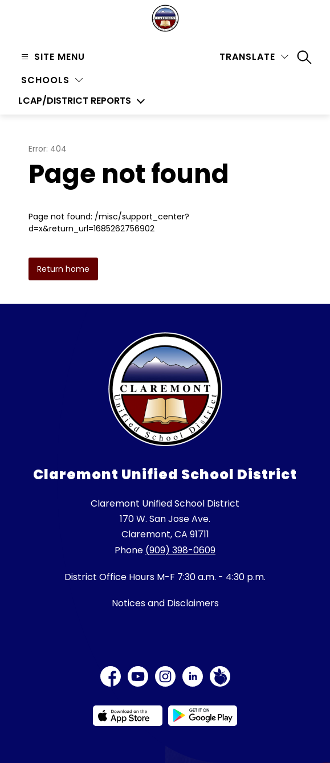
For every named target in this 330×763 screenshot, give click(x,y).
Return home (63, 269)
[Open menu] (51, 57)
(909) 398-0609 (180, 550)
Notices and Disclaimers (165, 603)
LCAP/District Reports (74, 100)
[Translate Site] (254, 57)
